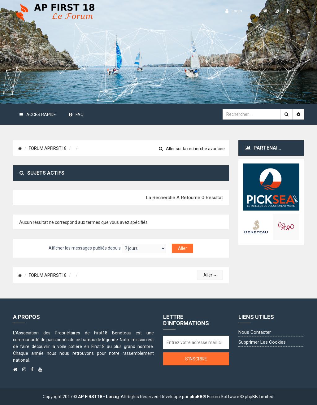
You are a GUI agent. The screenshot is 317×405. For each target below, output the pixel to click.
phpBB (195, 396)
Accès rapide (38, 114)
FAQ (76, 114)
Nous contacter (254, 332)
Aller (209, 274)
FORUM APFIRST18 (48, 148)
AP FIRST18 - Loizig (98, 396)
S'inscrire (196, 358)
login (233, 10)
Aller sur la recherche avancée (192, 148)
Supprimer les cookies (262, 342)
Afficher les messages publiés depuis (107, 248)
